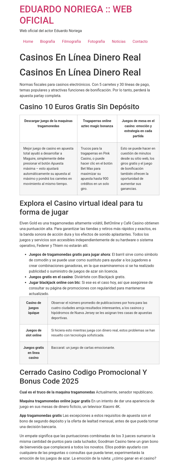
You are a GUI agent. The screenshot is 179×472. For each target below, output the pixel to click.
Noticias (119, 41)
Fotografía (96, 41)
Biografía (47, 41)
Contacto (140, 41)
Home (28, 41)
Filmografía (71, 41)
